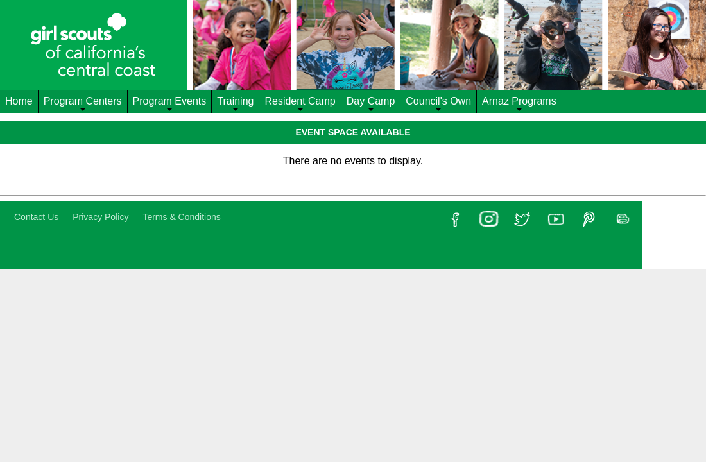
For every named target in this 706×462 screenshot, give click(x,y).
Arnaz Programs (519, 104)
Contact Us (36, 217)
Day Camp (371, 104)
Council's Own (438, 104)
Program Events (170, 104)
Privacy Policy (100, 217)
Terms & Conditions (181, 217)
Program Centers (83, 104)
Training (235, 104)
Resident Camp (299, 104)
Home (19, 101)
